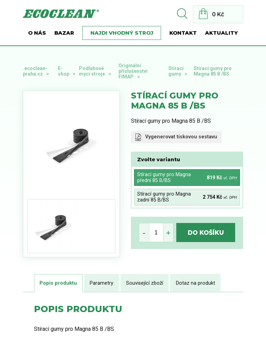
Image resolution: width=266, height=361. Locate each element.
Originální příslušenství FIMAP (133, 71)
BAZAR (64, 33)
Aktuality (221, 33)
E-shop (63, 71)
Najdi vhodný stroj (121, 33)
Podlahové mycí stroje (92, 71)
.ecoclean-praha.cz (35, 71)
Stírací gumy (176, 71)
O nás (37, 33)
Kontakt (183, 33)
